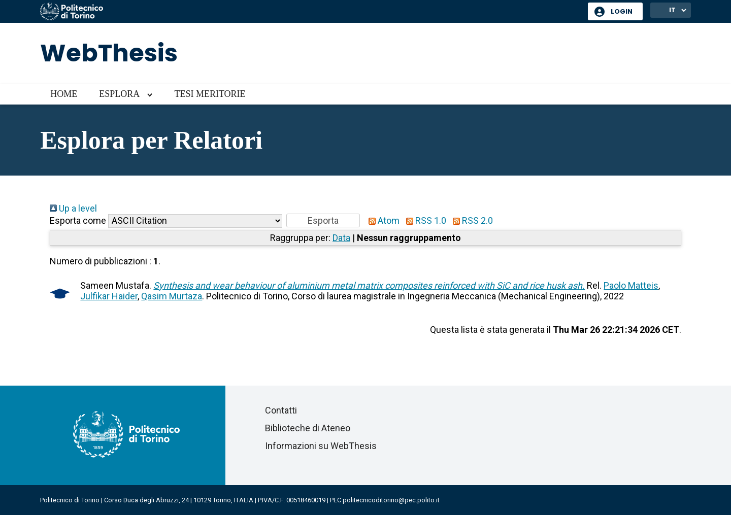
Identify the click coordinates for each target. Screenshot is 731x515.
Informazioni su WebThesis (321, 445)
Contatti (281, 410)
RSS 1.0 (424, 220)
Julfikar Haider (109, 296)
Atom (382, 220)
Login (622, 11)
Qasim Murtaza (171, 296)
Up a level (73, 208)
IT (672, 10)
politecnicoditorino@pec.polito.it (391, 500)
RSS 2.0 (470, 220)
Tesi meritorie (209, 94)
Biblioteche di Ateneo (307, 428)
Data (341, 237)
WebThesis (109, 53)
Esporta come (78, 220)
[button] (323, 220)
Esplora (119, 94)
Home (63, 94)
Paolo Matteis (631, 285)
